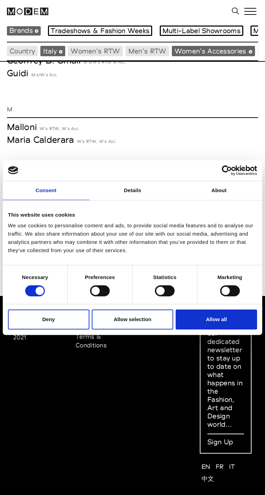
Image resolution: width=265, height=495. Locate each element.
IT (232, 466)
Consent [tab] (46, 190)
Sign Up (220, 442)
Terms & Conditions (91, 341)
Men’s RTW (147, 51)
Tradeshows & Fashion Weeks (100, 31)
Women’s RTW (95, 51)
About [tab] (219, 190)
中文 (208, 478)
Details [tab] (132, 190)
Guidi (18, 73)
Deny (48, 319)
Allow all (216, 319)
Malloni (22, 127)
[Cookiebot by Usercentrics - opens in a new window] (227, 170)
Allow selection (132, 319)
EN (206, 466)
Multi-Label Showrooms (202, 31)
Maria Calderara (40, 140)
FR (220, 466)
